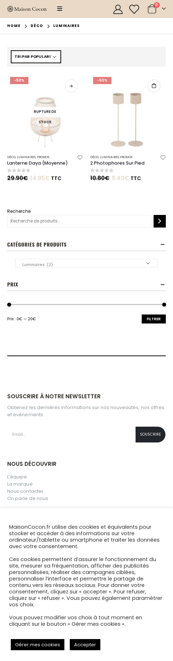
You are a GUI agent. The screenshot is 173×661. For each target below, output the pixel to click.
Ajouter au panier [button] (153, 85)
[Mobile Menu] (60, 9)
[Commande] (36, 56)
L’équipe (17, 476)
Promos (43, 157)
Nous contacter (25, 491)
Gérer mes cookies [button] (37, 644)
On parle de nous (27, 498)
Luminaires (26, 157)
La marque (20, 484)
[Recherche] (160, 221)
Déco (11, 157)
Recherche (19, 211)
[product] (45, 112)
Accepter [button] (85, 644)
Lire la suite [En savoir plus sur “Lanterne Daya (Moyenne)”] (71, 85)
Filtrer (154, 319)
